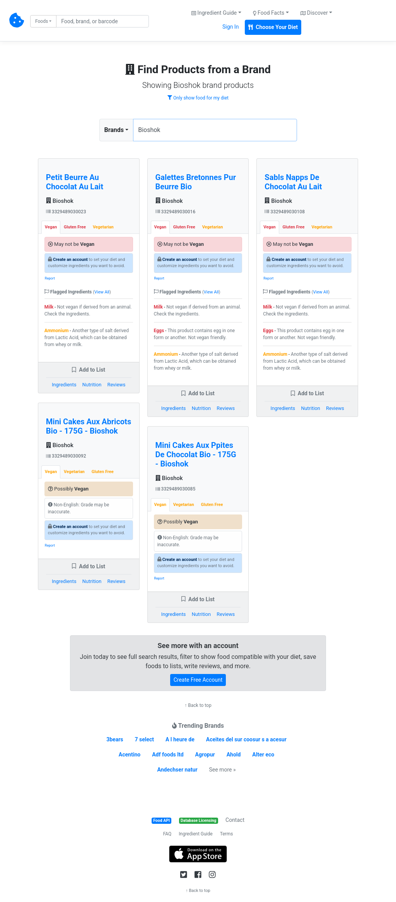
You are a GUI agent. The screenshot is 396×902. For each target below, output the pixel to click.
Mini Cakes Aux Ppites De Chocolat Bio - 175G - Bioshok (195, 454)
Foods (41, 21)
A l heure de (180, 739)
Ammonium (56, 330)
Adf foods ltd (167, 754)
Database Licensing (198, 820)
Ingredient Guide (195, 834)
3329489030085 (175, 489)
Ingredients (64, 385)
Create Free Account (198, 680)
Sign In (230, 27)
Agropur (205, 754)
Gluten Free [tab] (75, 227)
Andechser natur (177, 770)
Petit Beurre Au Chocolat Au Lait (74, 182)
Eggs (159, 330)
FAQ (167, 834)
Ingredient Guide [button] (214, 13)
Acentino (129, 754)
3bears (114, 739)
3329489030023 (66, 211)
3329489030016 (175, 211)
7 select (144, 739)
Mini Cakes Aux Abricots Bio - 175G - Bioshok (88, 426)
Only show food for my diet (198, 98)
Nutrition (91, 385)
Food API (161, 820)
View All (101, 292)
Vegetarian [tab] (103, 227)
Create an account (70, 259)
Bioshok (59, 200)
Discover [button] (314, 13)
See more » (222, 770)
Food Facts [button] (269, 13)
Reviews (117, 385)
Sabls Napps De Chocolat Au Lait (293, 182)
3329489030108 (285, 211)
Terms (226, 834)
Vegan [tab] (51, 227)
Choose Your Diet (273, 27)
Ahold (234, 754)
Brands (114, 130)
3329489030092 (66, 456)
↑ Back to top (197, 705)
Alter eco (263, 754)
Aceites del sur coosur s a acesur (246, 739)
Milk (48, 307)
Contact (234, 820)
